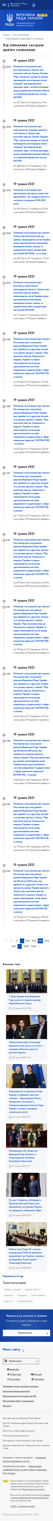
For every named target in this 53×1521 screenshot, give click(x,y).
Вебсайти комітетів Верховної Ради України (21, 1418)
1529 (26, 946)
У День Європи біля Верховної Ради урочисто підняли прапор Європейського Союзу (25, 1000)
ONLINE (42, 15)
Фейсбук (13, 1370)
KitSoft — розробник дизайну (22, 1506)
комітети (9, 1301)
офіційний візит (25, 1301)
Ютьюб (36, 1374)
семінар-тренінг (32, 1290)
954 (47, 941)
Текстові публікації (21, 35)
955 (14, 946)
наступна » (40, 946)
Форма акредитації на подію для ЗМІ (19, 1396)
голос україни (38, 1295)
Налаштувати (25, 1333)
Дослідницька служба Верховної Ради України (23, 1441)
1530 (33, 946)
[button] (21, 1361)
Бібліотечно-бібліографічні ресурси (19, 1431)
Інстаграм (13, 1379)
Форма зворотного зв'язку (33, 1489)
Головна (6, 35)
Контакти (7, 1406)
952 (34, 941)
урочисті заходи (12, 1290)
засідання (22, 1295)
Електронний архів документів (16, 1436)
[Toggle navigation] (4, 5)
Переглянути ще (13, 1276)
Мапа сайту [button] (12, 1349)
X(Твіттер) (14, 1374)
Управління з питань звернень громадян (20, 1386)
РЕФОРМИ (9, 1295)
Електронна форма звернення (16, 1391)
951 (28, 941)
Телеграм (37, 1379)
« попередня (6, 940)
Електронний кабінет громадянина (18, 1401)
